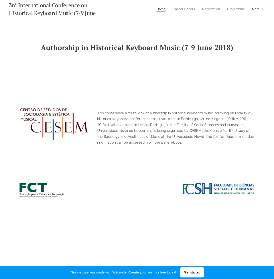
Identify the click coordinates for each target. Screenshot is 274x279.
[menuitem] (158, 9)
